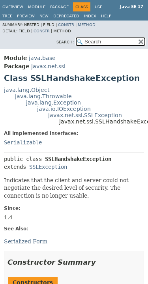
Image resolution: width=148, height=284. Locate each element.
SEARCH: (65, 42)
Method (87, 24)
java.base (42, 58)
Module (36, 7)
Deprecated (66, 16)
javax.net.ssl (48, 66)
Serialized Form (25, 241)
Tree (7, 16)
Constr (66, 24)
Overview (12, 7)
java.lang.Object (26, 90)
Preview (26, 16)
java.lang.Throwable (43, 96)
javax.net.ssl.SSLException (85, 115)
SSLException (48, 167)
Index (90, 16)
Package (59, 7)
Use (98, 7)
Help (106, 16)
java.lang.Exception (53, 102)
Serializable (23, 142)
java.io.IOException (64, 109)
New (44, 16)
